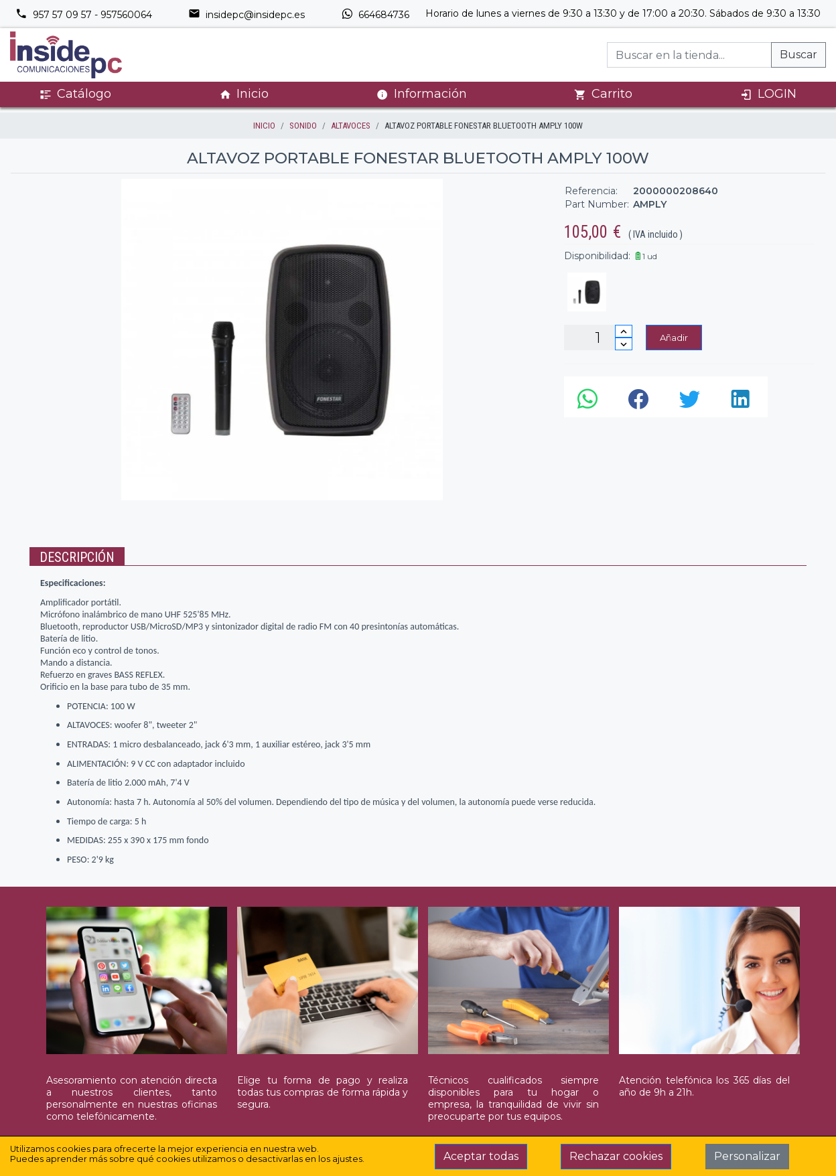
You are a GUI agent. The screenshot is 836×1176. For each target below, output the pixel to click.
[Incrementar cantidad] (623, 331)
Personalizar (747, 1156)
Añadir (674, 337)
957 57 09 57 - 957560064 (83, 15)
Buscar (798, 54)
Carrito (603, 94)
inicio (264, 126)
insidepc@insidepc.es (246, 15)
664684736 (375, 15)
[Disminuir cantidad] (623, 344)
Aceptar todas (480, 1156)
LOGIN (768, 94)
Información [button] (421, 93)
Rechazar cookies (616, 1156)
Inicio (244, 94)
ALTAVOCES (350, 126)
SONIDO (303, 126)
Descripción (77, 557)
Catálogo (75, 94)
